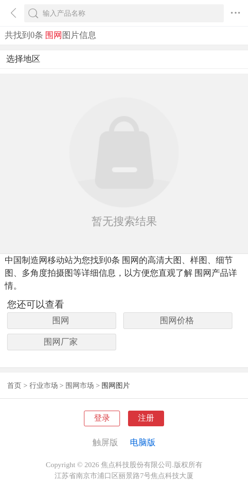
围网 (60, 320)
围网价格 (177, 320)
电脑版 (143, 442)
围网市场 (79, 385)
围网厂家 (61, 342)
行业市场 (43, 385)
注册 (146, 417)
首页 (14, 385)
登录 (102, 417)
